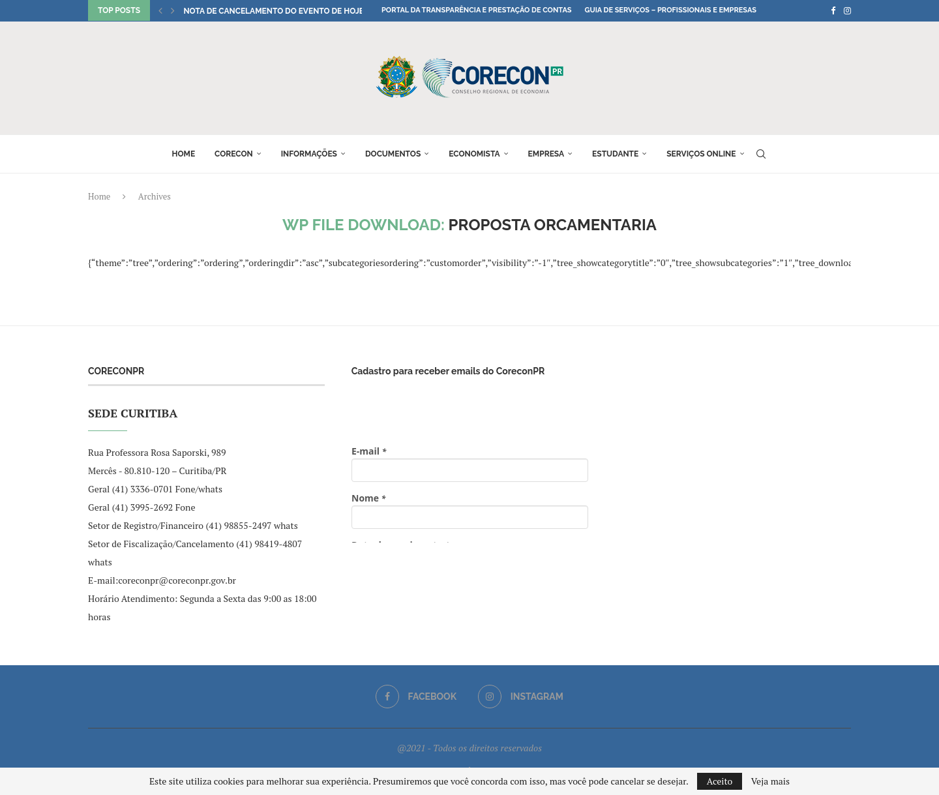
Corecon (234, 153)
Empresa (546, 153)
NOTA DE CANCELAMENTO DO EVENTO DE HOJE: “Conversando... (309, 11)
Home (183, 153)
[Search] (761, 154)
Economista (474, 153)
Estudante (615, 153)
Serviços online (701, 153)
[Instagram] (847, 10)
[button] (160, 10)
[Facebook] (833, 10)
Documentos (393, 153)
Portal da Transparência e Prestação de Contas (476, 10)
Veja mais (770, 781)
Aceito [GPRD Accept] (720, 781)
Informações (309, 153)
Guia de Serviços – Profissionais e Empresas (670, 10)
